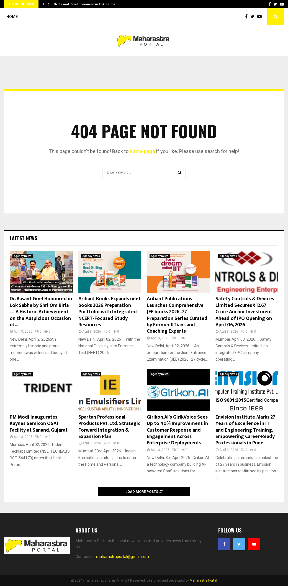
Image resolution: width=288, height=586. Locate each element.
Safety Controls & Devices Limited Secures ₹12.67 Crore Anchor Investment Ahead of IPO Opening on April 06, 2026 (244, 312)
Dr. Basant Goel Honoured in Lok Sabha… (86, 4)
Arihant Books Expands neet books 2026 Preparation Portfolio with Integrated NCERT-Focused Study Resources (109, 312)
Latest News (23, 238)
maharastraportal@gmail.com (122, 556)
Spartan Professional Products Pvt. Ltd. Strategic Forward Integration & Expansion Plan (109, 427)
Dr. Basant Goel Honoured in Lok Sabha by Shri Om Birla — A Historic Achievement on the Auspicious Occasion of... (41, 312)
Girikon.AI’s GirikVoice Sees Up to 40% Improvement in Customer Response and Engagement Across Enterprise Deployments (177, 430)
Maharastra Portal (203, 580)
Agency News (22, 256)
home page (142, 151)
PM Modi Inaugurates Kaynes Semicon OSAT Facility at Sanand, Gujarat (39, 423)
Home (12, 16)
